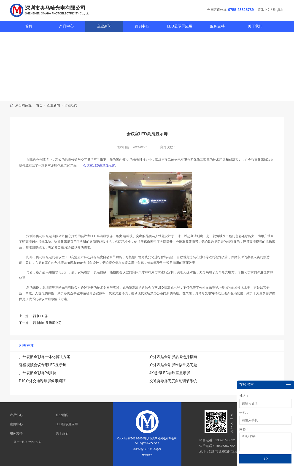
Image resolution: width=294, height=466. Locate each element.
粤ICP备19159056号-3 (147, 449)
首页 (28, 26)
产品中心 (66, 26)
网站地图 (147, 455)
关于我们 (255, 26)
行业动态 (71, 105)
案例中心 (142, 26)
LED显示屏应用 (179, 26)
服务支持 (217, 26)
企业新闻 (104, 26)
